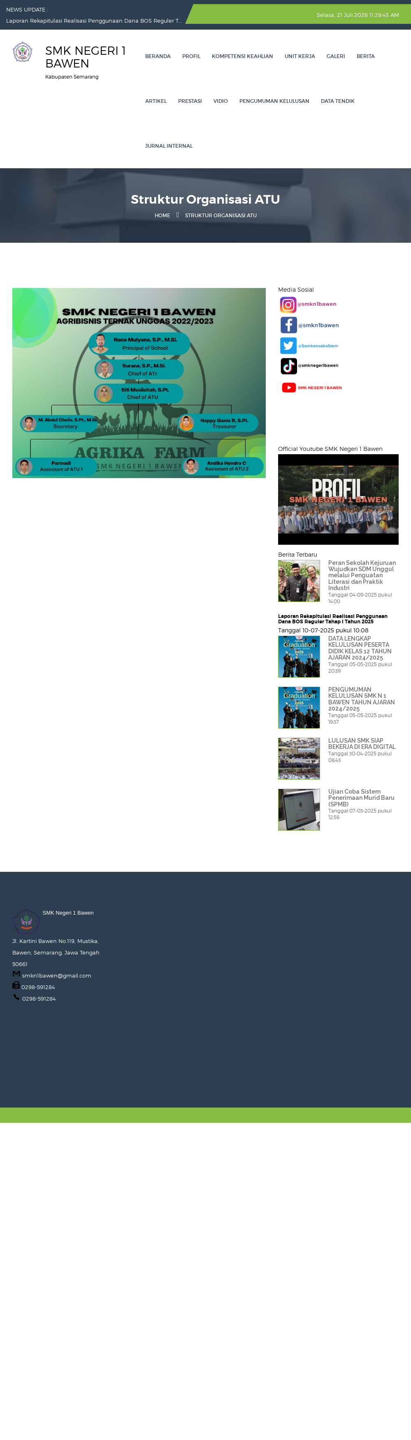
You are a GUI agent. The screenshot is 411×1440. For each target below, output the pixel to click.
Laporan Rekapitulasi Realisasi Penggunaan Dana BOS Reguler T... (94, 20)
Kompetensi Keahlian (242, 56)
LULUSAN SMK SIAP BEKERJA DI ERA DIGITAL (362, 743)
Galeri (336, 56)
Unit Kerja (300, 56)
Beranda (158, 56)
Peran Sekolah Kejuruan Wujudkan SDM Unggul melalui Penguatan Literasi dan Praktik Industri (362, 576)
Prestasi (190, 101)
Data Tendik (338, 101)
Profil (191, 56)
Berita (366, 56)
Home (162, 215)
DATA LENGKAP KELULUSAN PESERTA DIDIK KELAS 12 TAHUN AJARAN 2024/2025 (360, 648)
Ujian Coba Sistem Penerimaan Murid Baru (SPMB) (361, 798)
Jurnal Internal (169, 146)
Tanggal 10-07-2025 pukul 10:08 (323, 630)
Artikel (156, 101)
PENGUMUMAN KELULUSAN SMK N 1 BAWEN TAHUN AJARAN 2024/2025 (361, 699)
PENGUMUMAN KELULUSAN (274, 101)
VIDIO (221, 101)
